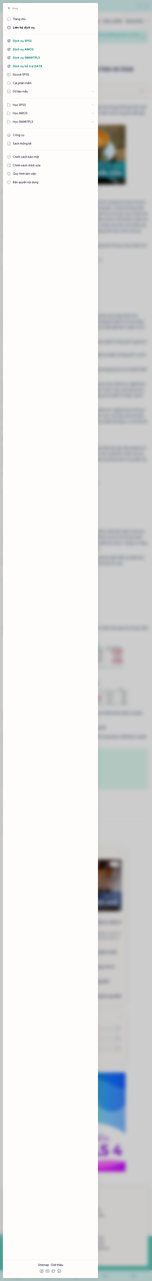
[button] (42, 1271)
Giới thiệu (57, 1265)
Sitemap (44, 1265)
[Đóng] (14, 8)
